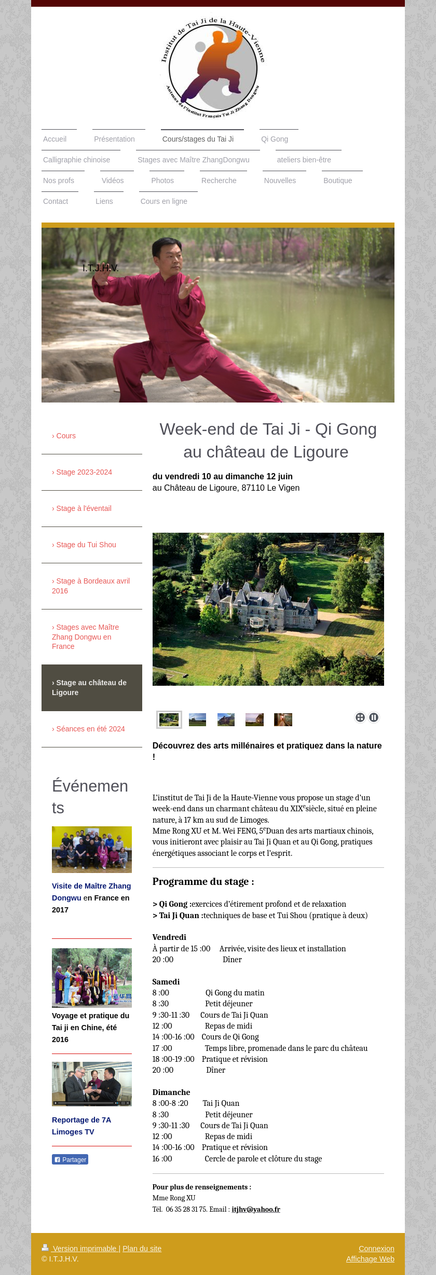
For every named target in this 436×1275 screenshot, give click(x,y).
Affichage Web (370, 1259)
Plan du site (141, 1248)
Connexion (376, 1248)
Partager (70, 1159)
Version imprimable (80, 1248)
